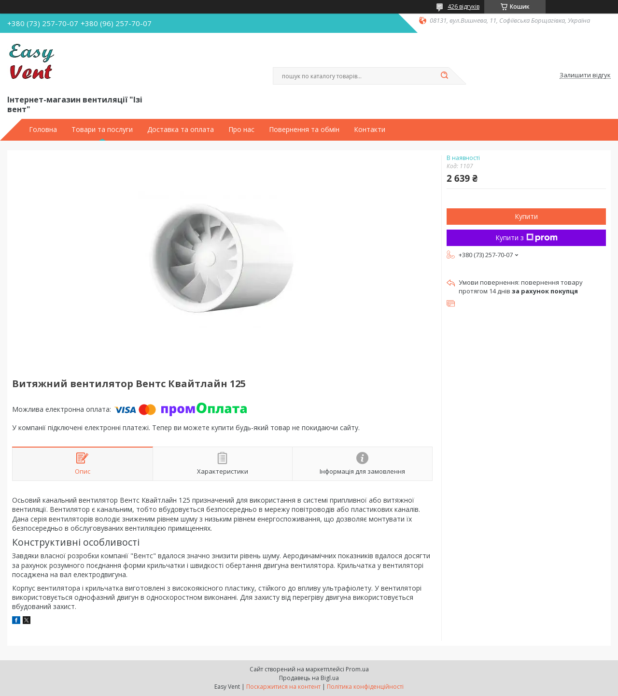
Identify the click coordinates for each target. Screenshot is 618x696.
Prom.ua (357, 669)
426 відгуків (463, 6)
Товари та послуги (102, 129)
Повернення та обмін (304, 129)
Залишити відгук (585, 75)
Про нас (241, 129)
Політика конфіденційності (365, 686)
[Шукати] (444, 76)
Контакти (369, 129)
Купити (526, 216)
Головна (43, 129)
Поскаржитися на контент (283, 686)
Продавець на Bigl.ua (309, 678)
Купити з (526, 237)
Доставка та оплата (180, 129)
